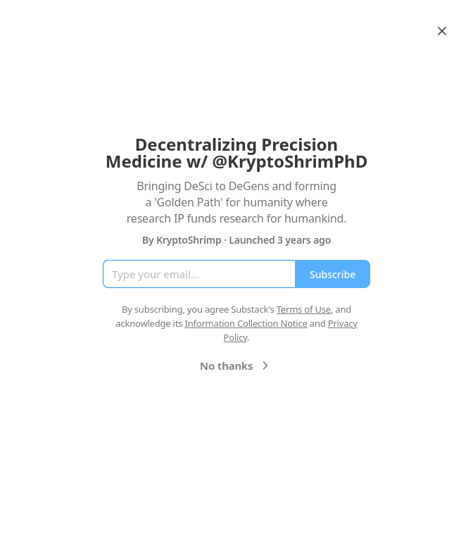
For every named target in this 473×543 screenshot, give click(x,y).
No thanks (236, 365)
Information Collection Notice (245, 323)
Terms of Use (304, 309)
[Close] (442, 31)
